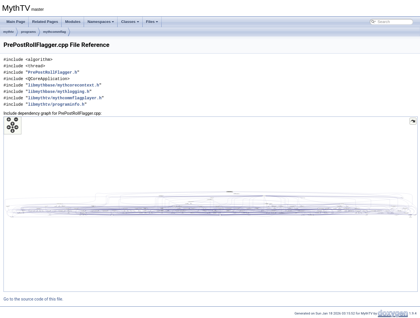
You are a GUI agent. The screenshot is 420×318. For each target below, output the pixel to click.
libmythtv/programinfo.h (56, 104)
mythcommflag (54, 31)
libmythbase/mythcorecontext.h (63, 85)
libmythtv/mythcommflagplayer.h (65, 98)
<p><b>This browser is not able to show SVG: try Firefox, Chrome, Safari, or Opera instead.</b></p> (210, 204)
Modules (72, 22)
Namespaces (101, 22)
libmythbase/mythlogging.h (58, 91)
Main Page (15, 22)
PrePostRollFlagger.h (52, 72)
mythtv (8, 31)
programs (28, 31)
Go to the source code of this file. (33, 299)
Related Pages (45, 22)
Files (152, 22)
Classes (130, 22)
